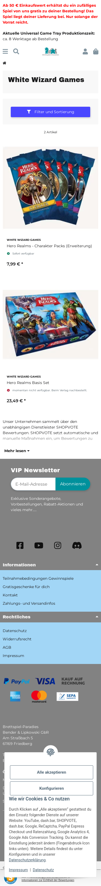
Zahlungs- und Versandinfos (29, 603)
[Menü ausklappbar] (5, 51)
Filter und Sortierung (50, 111)
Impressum (18, 870)
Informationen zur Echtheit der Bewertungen (48, 880)
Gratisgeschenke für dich (26, 586)
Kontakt (10, 595)
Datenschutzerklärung (27, 860)
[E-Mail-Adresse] (33, 484)
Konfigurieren (51, 788)
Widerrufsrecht (17, 639)
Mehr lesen (17, 450)
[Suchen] (16, 51)
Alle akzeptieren (51, 772)
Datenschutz (43, 870)
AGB (7, 647)
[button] (85, 51)
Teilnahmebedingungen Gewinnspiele (38, 578)
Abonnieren (73, 483)
